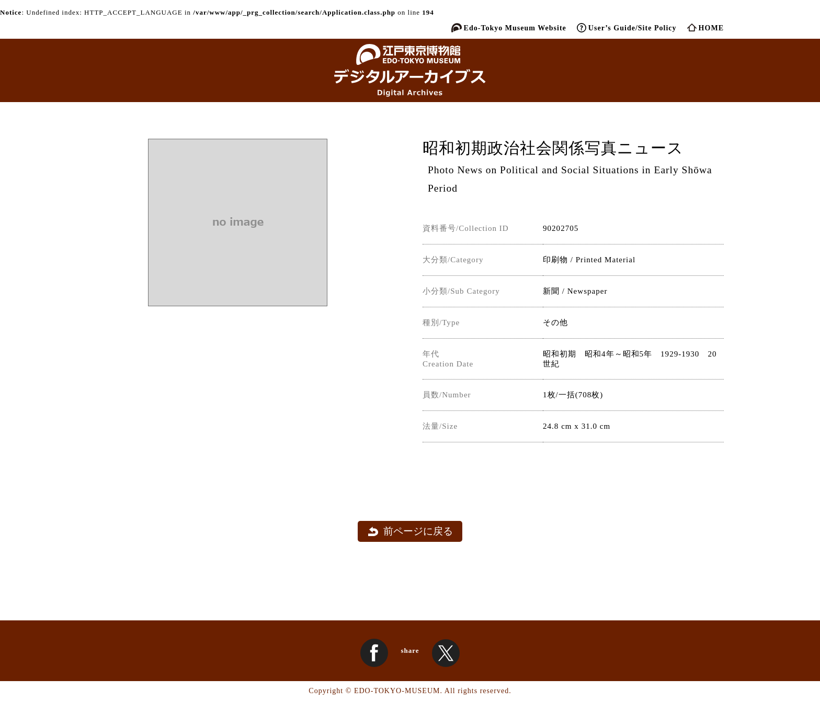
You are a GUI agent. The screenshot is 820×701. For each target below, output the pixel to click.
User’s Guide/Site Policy (632, 28)
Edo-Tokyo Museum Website (515, 28)
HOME (711, 28)
